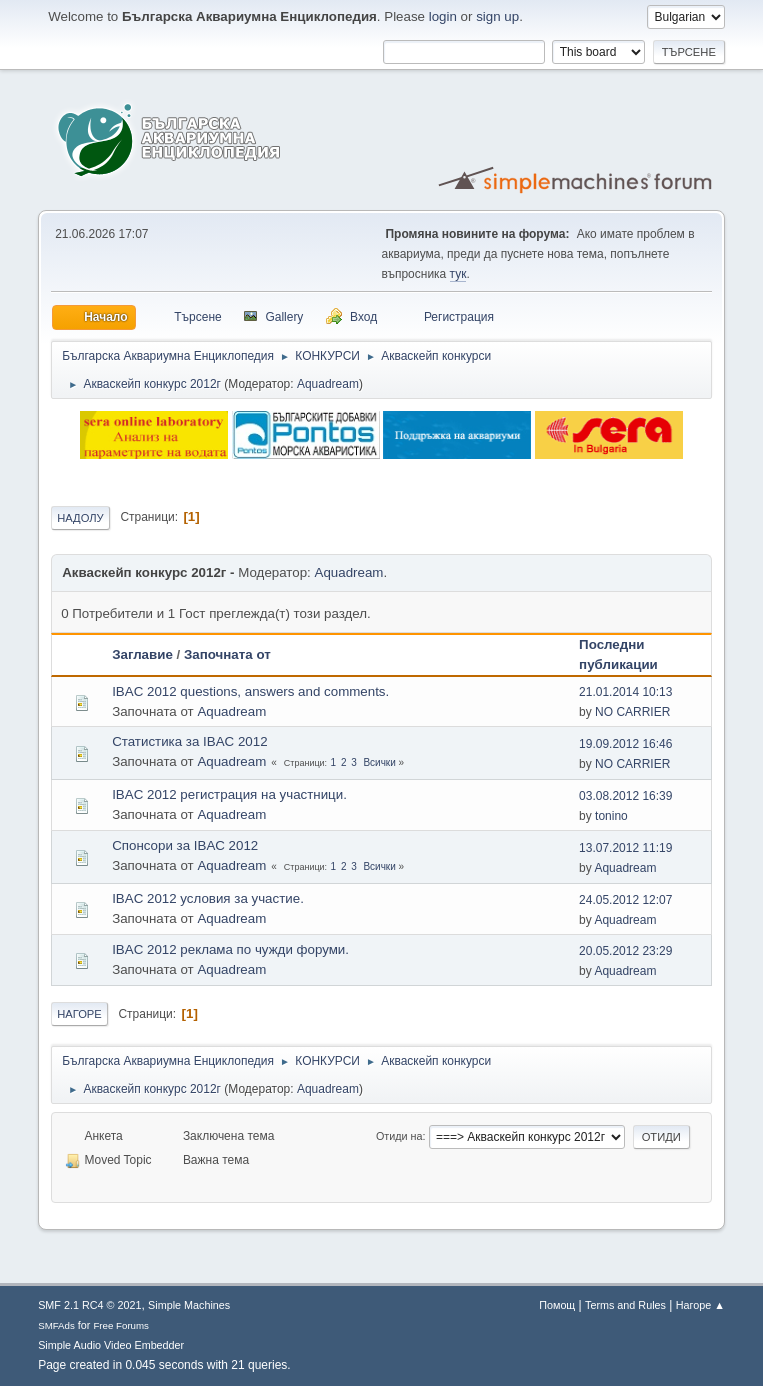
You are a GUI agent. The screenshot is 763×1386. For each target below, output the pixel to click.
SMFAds (56, 1325)
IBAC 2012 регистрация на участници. (229, 794)
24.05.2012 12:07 (625, 900)
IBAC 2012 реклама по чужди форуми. (230, 949)
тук (458, 274)
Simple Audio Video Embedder (111, 1345)
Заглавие (142, 654)
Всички (379, 762)
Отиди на (399, 1136)
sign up (497, 16)
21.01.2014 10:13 (625, 692)
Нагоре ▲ (700, 1305)
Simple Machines (189, 1305)
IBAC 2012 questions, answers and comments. (250, 691)
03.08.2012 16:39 (625, 796)
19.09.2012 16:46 (625, 744)
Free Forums (121, 1325)
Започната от (227, 654)
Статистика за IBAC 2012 (189, 741)
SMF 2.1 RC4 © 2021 (89, 1305)
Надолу (80, 518)
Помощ (557, 1305)
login (443, 16)
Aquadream (328, 384)
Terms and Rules (625, 1305)
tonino (611, 816)
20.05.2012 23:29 (625, 951)
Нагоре (79, 1014)
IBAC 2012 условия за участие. (208, 898)
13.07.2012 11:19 (625, 848)
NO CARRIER (632, 712)
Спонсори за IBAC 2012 (185, 845)
